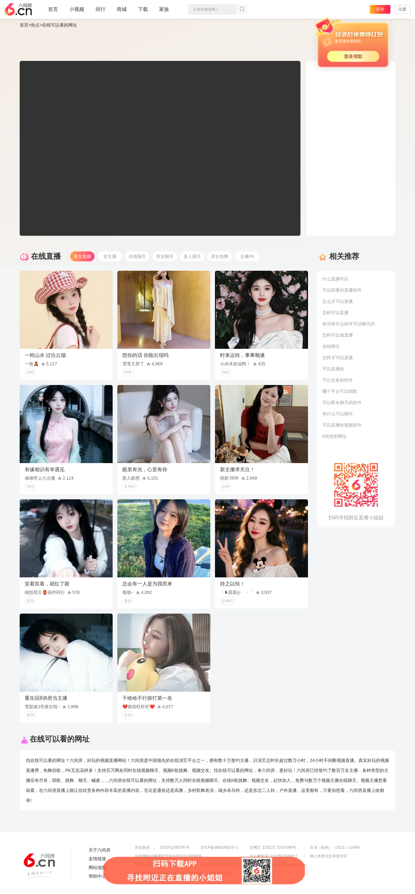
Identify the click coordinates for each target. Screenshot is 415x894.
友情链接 (97, 858)
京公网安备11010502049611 (273, 856)
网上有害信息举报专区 (328, 856)
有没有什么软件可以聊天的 (348, 323)
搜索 (242, 9)
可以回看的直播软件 (342, 290)
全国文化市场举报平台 (219, 865)
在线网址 (331, 346)
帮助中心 (97, 876)
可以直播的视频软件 (342, 424)
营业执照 (142, 847)
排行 (100, 9)
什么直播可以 (335, 278)
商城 (122, 12)
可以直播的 (333, 368)
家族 (164, 12)
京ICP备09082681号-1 (219, 847)
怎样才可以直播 (337, 357)
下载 (143, 9)
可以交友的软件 (337, 380)
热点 (35, 24)
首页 (53, 12)
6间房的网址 (334, 436)
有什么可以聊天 (337, 413)
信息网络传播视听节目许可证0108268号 (168, 856)
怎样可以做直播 (337, 335)
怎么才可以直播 (337, 301)
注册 (402, 9)
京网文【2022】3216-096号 (273, 847)
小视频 (76, 12)
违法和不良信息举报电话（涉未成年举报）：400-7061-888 (184, 874)
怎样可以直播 (335, 312)
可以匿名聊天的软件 (342, 402)
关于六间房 (99, 849)
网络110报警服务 (149, 865)
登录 (380, 9)
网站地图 (97, 867)
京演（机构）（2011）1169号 (335, 847)
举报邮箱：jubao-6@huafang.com (278, 865)
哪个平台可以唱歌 (339, 391)
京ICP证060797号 (175, 847)
